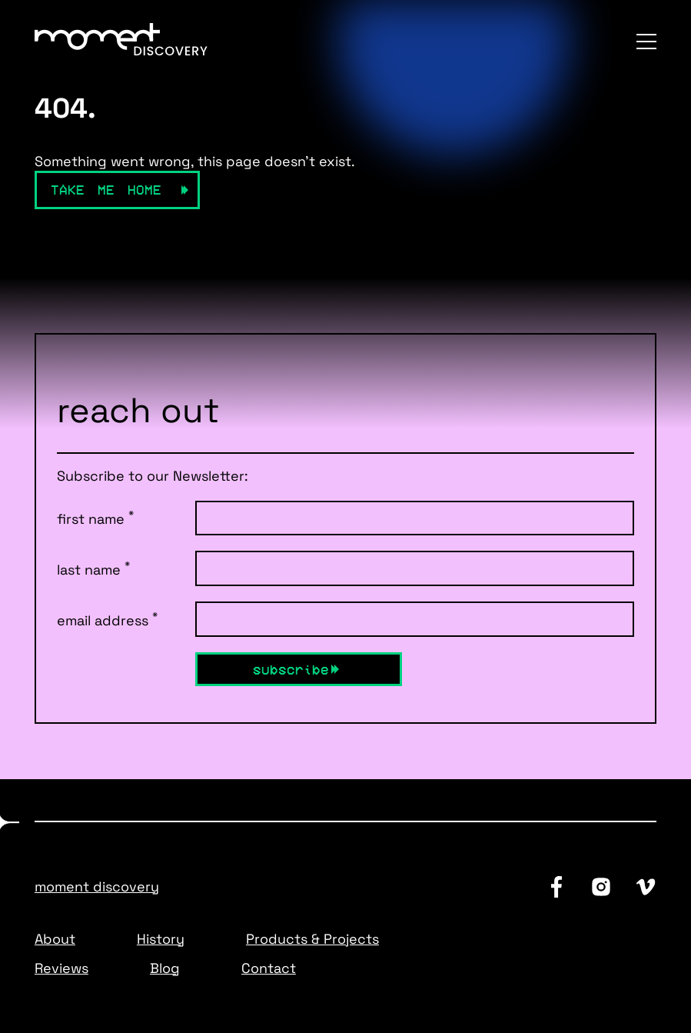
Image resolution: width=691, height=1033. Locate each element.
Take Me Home (106, 189)
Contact (268, 968)
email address (107, 619)
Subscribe (291, 669)
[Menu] (646, 41)
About (55, 939)
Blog (165, 968)
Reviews (61, 968)
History (160, 939)
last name (93, 568)
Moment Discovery (97, 886)
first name (95, 518)
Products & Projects (312, 939)
